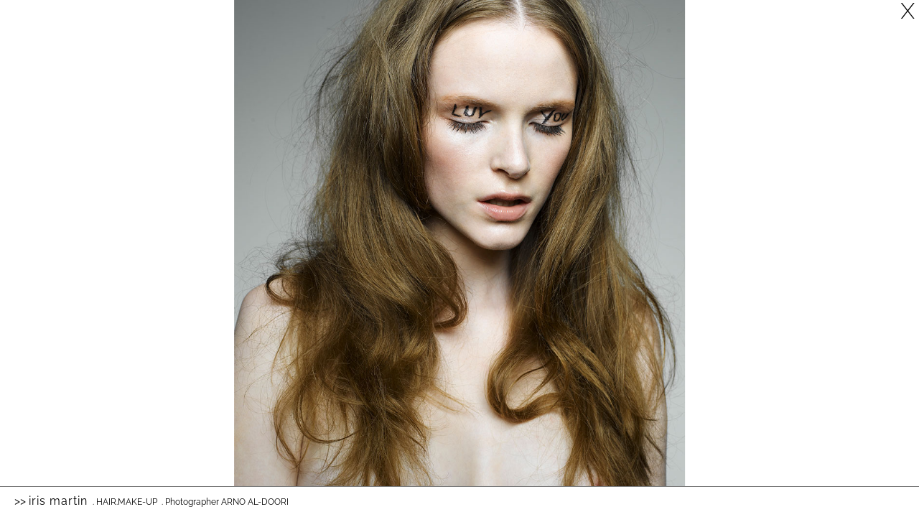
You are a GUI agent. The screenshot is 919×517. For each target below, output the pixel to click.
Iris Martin (58, 501)
